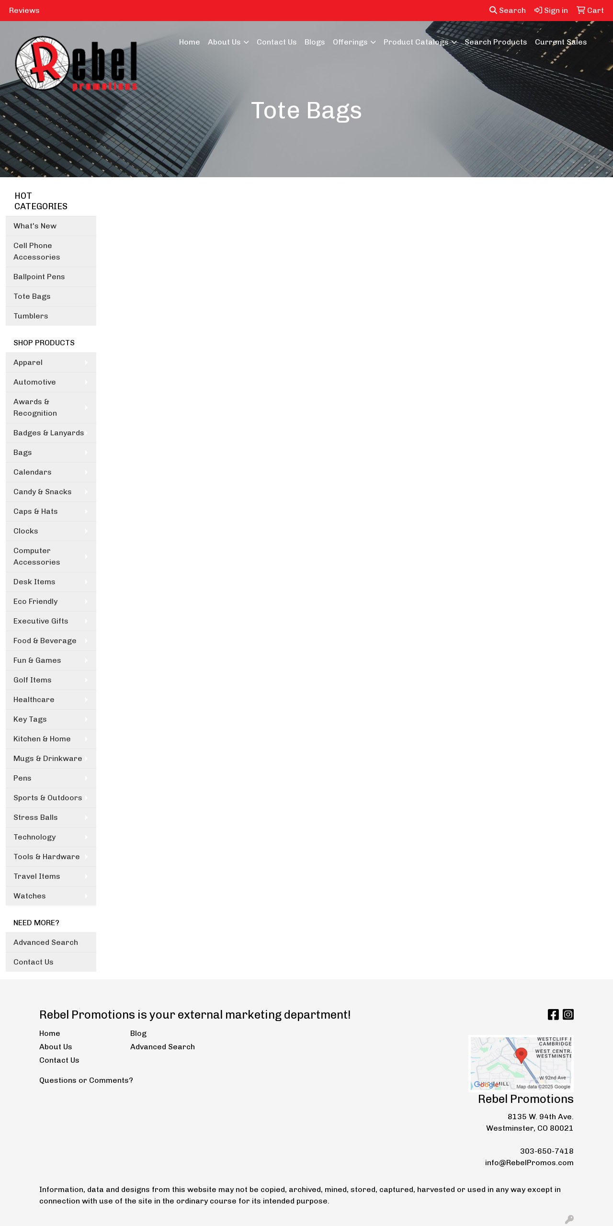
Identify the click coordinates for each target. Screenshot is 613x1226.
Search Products (496, 41)
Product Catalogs (416, 41)
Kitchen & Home (42, 738)
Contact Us (277, 41)
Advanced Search (45, 942)
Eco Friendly (35, 601)
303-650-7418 (547, 1151)
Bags (22, 452)
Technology (34, 836)
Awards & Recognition (35, 407)
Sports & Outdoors (47, 797)
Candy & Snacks (42, 491)
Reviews (24, 10)
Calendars (32, 472)
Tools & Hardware (46, 856)
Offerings (350, 41)
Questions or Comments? (86, 1080)
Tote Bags (32, 296)
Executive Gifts (40, 620)
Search (507, 10)
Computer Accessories (36, 556)
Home (189, 41)
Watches (29, 895)
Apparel (28, 362)
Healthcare (34, 699)
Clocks (25, 530)
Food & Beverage (45, 640)
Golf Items (32, 679)
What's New (35, 225)
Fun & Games (37, 660)
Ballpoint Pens (39, 276)
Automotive (34, 381)
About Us (224, 41)
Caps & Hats (35, 511)
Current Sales (561, 41)
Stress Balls (35, 817)
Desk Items (34, 581)
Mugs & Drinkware (47, 758)
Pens (22, 778)
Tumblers (30, 315)
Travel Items (36, 876)
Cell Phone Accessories (36, 251)
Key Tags (30, 719)
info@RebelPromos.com (529, 1162)
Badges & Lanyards (48, 432)
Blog (138, 1033)
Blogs (315, 41)
